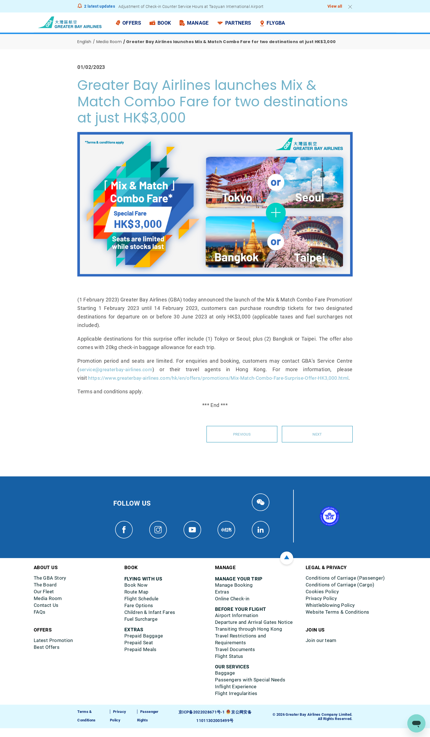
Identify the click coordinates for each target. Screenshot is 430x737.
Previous (242, 442)
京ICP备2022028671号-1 (202, 721)
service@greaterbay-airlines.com (118, 369)
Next (317, 442)
